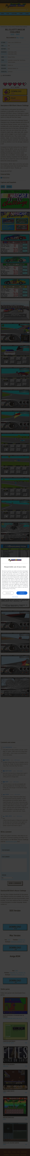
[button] (15, 597)
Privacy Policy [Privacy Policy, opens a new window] (12, 588)
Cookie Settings (5, 588)
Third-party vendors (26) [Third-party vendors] (20, 578)
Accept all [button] (22, 593)
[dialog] (15, 578)
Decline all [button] (8, 593)
